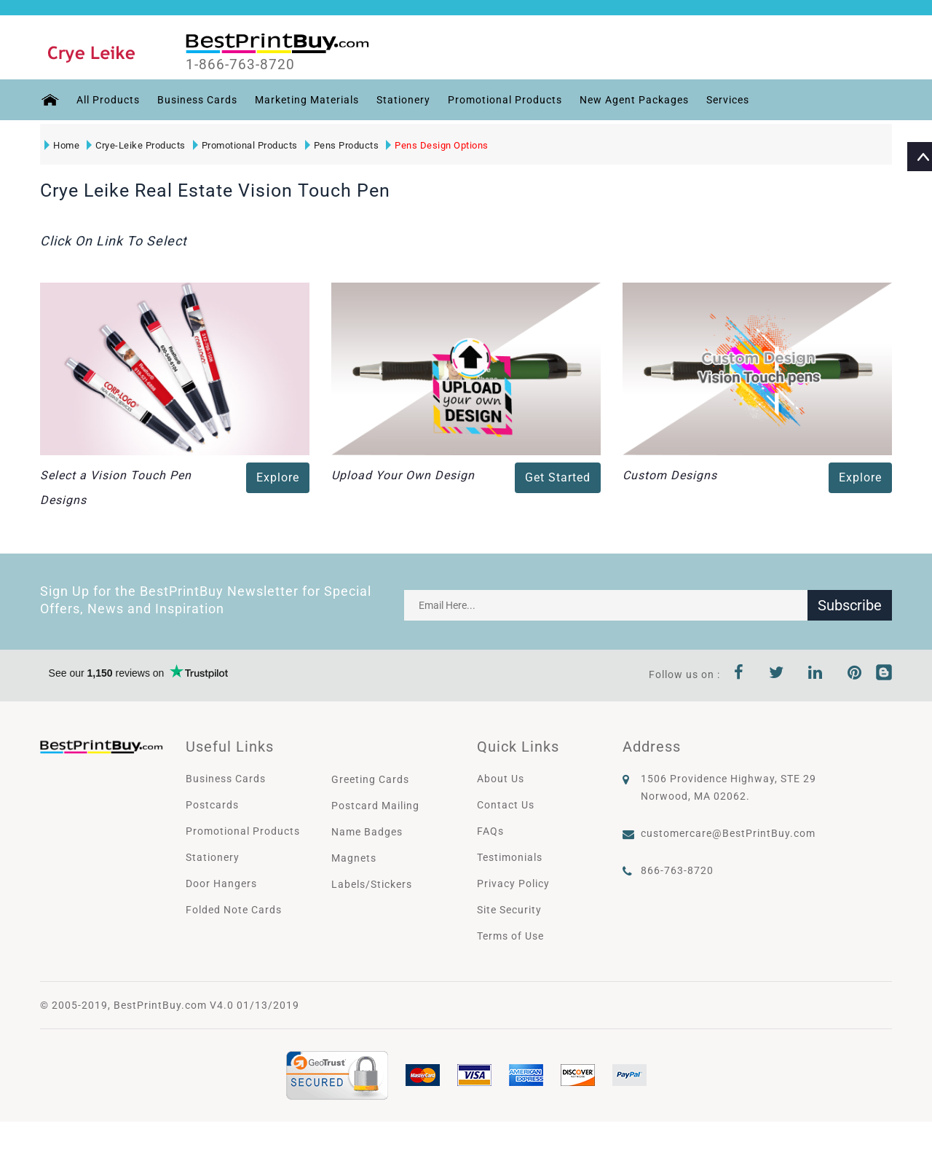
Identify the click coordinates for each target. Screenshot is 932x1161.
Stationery (403, 100)
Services (727, 100)
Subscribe (850, 605)
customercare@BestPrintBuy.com (728, 833)
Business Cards (197, 100)
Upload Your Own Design (403, 475)
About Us (500, 778)
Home (61, 145)
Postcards (212, 805)
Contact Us (505, 805)
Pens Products (342, 145)
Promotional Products (504, 100)
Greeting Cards (370, 779)
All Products (107, 100)
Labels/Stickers (371, 884)
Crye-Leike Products (136, 145)
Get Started (558, 477)
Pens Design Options (437, 145)
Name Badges (367, 832)
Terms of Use (510, 936)
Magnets (353, 858)
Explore (277, 477)
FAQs (490, 831)
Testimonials (509, 857)
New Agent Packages (633, 100)
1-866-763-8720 (241, 65)
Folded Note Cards (234, 910)
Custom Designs (670, 475)
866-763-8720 (677, 870)
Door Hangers (221, 883)
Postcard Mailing (375, 805)
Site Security (509, 910)
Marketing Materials (306, 100)
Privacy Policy (513, 883)
